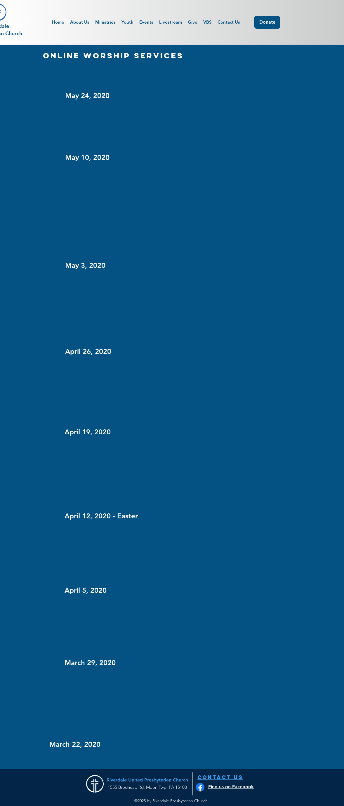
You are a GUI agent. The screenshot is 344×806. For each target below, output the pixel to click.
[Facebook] (200, 787)
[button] (146, 22)
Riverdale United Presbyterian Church (147, 780)
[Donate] (267, 22)
